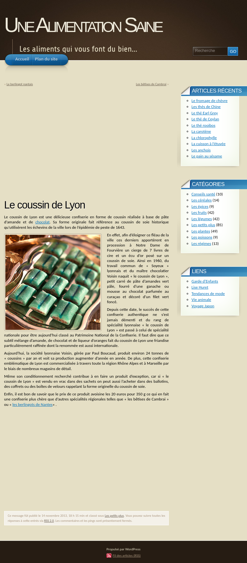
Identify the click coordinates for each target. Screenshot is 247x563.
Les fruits (199, 212)
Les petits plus (114, 516)
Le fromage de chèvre (210, 100)
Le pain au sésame (207, 156)
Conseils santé (203, 194)
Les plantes (201, 231)
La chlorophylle (204, 137)
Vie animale (201, 299)
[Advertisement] (57, 140)
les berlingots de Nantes (32, 404)
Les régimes (201, 243)
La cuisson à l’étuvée (208, 143)
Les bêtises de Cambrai (151, 84)
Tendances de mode (208, 293)
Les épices (200, 206)
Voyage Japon (203, 306)
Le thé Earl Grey (205, 113)
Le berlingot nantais (20, 84)
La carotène (201, 131)
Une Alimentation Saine (83, 24)
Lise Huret (200, 287)
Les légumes (202, 218)
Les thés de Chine (206, 106)
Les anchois (201, 150)
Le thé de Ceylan (205, 119)
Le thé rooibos (203, 125)
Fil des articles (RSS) (127, 555)
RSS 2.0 (49, 521)
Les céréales (202, 200)
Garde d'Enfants (205, 281)
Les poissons (202, 237)
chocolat (42, 222)
